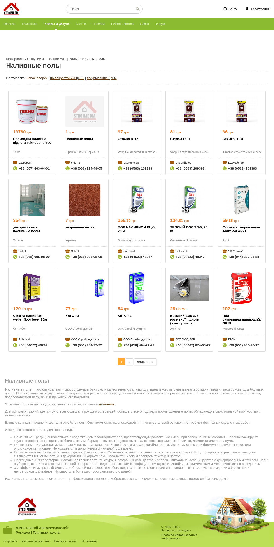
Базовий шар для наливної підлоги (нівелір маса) (184, 319)
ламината (106, 404)
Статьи (81, 24)
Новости (98, 24)
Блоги (144, 24)
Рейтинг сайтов (122, 24)
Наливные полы (79, 139)
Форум (160, 24)
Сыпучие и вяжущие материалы (52, 59)
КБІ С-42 (125, 315)
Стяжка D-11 (180, 139)
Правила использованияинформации (179, 536)
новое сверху (37, 78)
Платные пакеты (47, 532)
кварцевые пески (79, 227)
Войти (233, 9)
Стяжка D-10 (233, 139)
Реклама (23, 532)
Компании (29, 24)
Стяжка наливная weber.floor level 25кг (30, 317)
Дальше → (145, 362)
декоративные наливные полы (26, 229)
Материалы (15, 59)
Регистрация (260, 9)
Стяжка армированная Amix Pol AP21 (241, 229)
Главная (9, 24)
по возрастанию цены (67, 78)
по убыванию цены (102, 78)
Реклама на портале (35, 541)
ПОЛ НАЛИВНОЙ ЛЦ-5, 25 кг (137, 229)
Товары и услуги (56, 24)
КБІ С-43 (72, 315)
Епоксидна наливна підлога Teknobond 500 (32, 141)
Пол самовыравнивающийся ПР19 (242, 319)
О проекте (10, 541)
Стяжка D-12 (128, 139)
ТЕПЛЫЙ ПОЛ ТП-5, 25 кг (188, 229)
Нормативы (89, 541)
